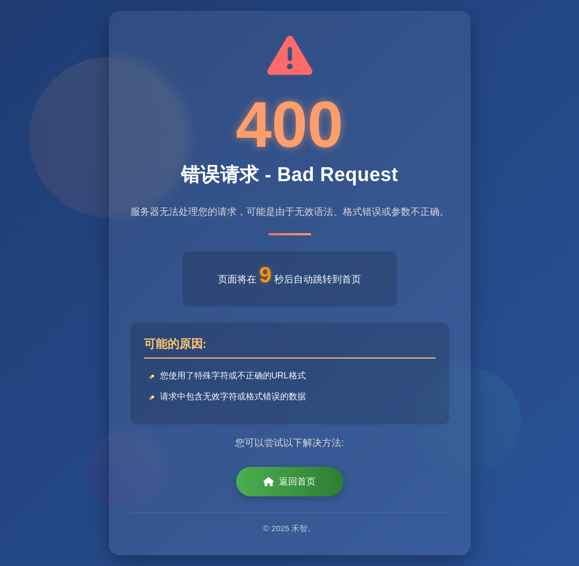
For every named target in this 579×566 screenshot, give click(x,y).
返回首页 (289, 481)
